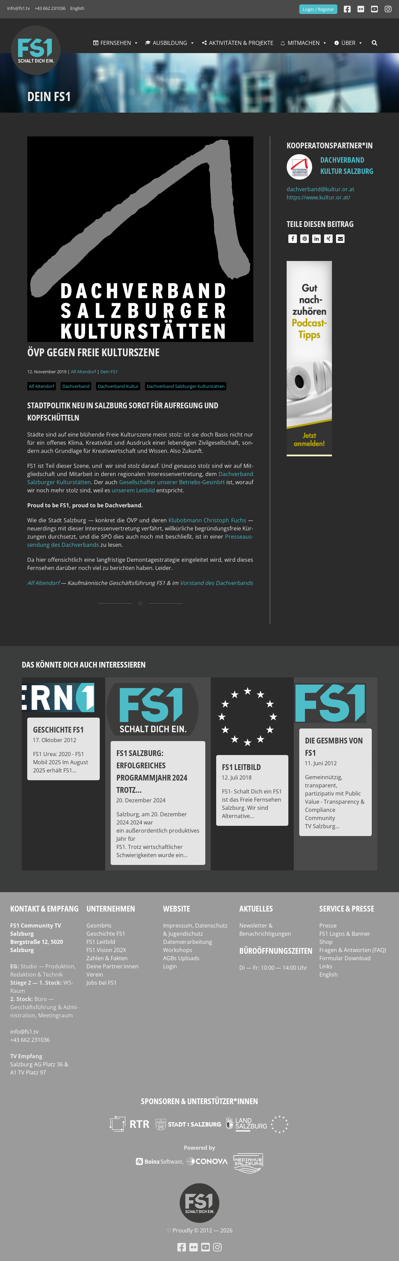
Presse (328, 925)
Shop (326, 942)
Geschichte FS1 (105, 933)
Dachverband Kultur (118, 386)
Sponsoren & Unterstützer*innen (199, 1101)
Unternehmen (110, 908)
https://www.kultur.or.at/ (318, 197)
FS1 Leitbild (100, 942)
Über (348, 43)
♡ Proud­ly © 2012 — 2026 (199, 1230)
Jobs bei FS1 (101, 982)
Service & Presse (346, 908)
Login (170, 966)
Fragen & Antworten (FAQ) (352, 950)
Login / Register (318, 9)
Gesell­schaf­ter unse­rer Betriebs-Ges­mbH (172, 482)
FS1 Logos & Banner (344, 933)
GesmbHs (99, 925)
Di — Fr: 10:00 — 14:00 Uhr (273, 967)
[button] (292, 238)
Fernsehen (115, 43)
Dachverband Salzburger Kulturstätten (186, 386)
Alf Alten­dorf (43, 583)
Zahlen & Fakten (107, 958)
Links (325, 966)
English (77, 8)
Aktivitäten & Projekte (241, 43)
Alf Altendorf (83, 372)
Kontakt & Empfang (44, 908)
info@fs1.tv (18, 8)
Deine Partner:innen (112, 966)
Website (176, 908)
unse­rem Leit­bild (133, 490)
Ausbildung (170, 43)
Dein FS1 (109, 372)
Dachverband (76, 386)
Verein (94, 974)
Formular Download (345, 958)
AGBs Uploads (181, 958)
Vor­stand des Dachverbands (216, 583)
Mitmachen (304, 43)
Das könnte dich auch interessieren (84, 664)
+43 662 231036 (50, 8)
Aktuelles (256, 908)
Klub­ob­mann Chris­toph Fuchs (207, 520)
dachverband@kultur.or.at (320, 189)
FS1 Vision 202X (106, 950)
